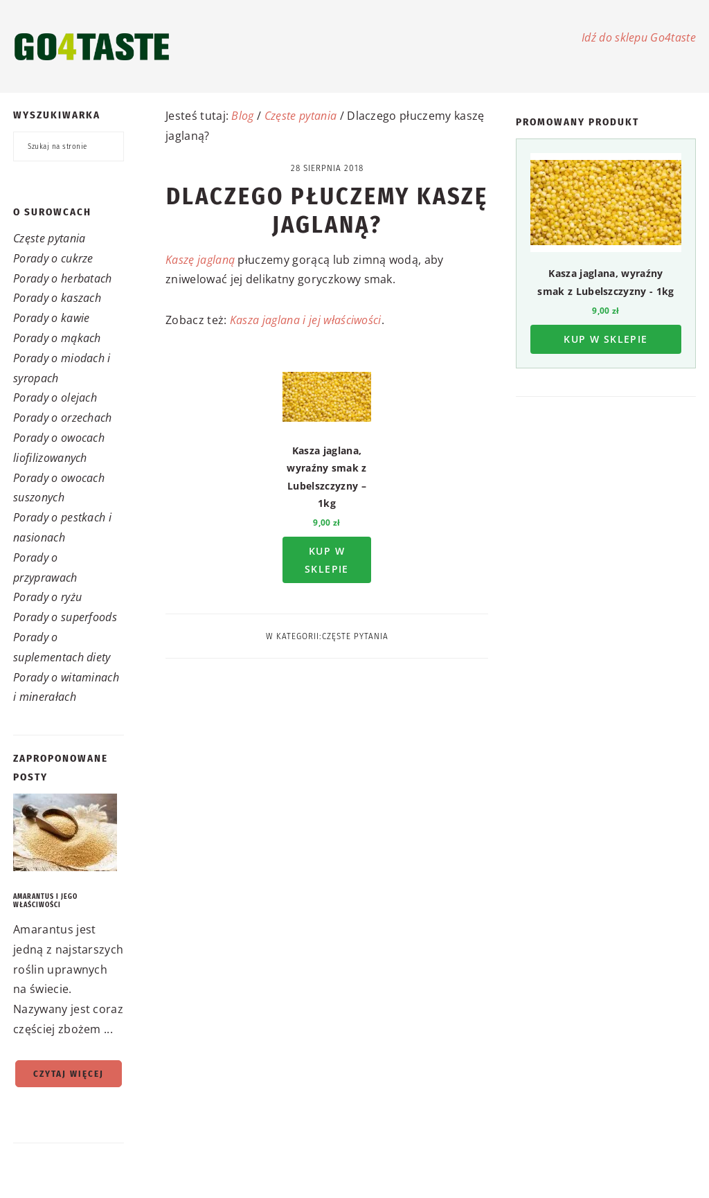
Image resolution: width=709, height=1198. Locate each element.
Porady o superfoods (65, 617)
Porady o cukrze (53, 258)
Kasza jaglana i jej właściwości (306, 320)
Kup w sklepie (327, 559)
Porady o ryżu (47, 597)
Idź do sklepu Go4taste (639, 37)
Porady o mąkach (57, 338)
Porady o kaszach (57, 297)
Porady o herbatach (62, 278)
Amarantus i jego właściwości (45, 901)
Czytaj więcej (68, 1074)
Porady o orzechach (62, 417)
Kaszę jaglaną (200, 259)
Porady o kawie (51, 317)
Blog (242, 115)
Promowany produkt (577, 122)
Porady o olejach (55, 397)
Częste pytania (49, 238)
